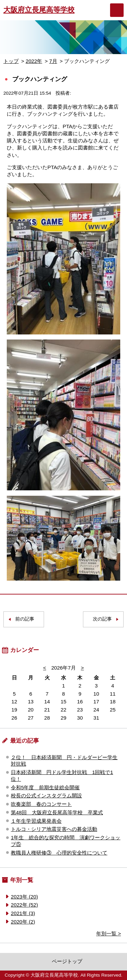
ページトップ (67, 961)
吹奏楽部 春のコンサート (41, 804)
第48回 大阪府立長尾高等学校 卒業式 (57, 812)
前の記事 (24, 619)
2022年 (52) (24, 905)
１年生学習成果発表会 (36, 821)
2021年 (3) (23, 913)
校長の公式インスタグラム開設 (46, 795)
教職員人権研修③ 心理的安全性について (59, 853)
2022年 (34, 61)
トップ (11, 61)
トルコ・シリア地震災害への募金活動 (54, 829)
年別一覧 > (108, 933)
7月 (53, 61)
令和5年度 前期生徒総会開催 (45, 787)
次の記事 (102, 619)
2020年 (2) (23, 922)
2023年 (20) (24, 897)
